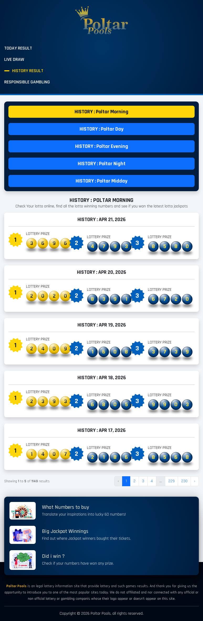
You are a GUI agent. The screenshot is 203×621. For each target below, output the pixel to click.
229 (171, 481)
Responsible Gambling (27, 82)
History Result (27, 71)
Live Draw (14, 59)
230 (184, 481)
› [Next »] (194, 481)
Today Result (18, 48)
